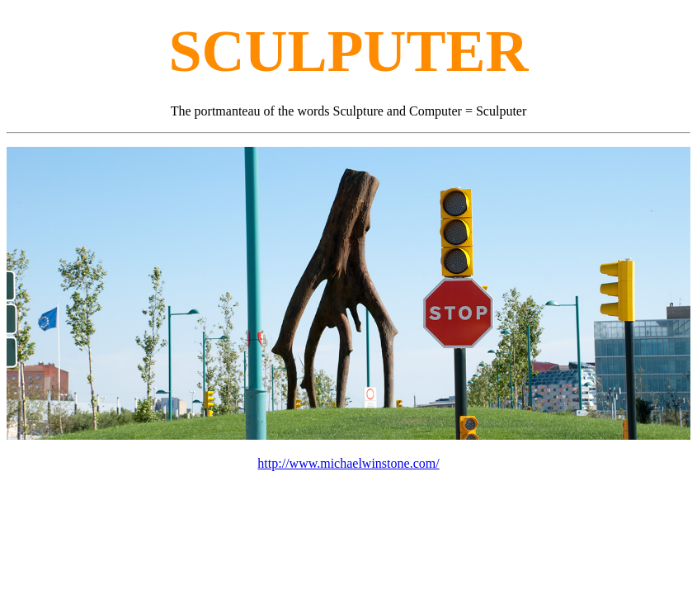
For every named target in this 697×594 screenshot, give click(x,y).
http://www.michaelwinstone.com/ (348, 463)
